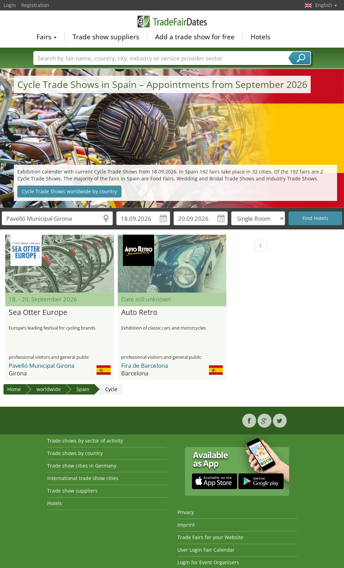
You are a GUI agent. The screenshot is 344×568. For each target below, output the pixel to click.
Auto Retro (139, 312)
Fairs (46, 36)
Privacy (185, 512)
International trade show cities (82, 478)
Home (14, 389)
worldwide (48, 389)
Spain (83, 389)
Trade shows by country (75, 453)
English (326, 5)
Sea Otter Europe (38, 312)
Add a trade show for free (195, 36)
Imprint (186, 524)
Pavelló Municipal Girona (41, 366)
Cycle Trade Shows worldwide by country (69, 191)
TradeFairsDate (172, 22)
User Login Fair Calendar (206, 549)
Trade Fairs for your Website (210, 537)
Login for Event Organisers (208, 562)
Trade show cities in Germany (81, 465)
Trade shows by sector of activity (85, 440)
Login (9, 5)
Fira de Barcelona (144, 366)
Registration (35, 5)
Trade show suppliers (106, 36)
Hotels (260, 36)
